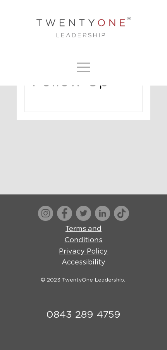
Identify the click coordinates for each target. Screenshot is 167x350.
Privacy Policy (83, 251)
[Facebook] (64, 213)
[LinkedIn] (102, 213)
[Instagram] (45, 213)
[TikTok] (121, 213)
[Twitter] (83, 213)
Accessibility (83, 262)
